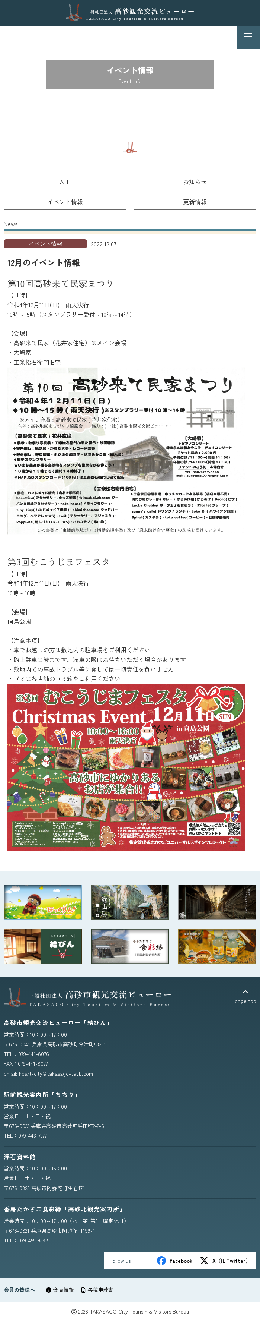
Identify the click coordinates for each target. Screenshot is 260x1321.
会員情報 (60, 1289)
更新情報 (195, 201)
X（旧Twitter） (225, 1260)
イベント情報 (65, 201)
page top (245, 996)
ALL (65, 181)
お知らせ (195, 181)
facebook (174, 1260)
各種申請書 (97, 1289)
